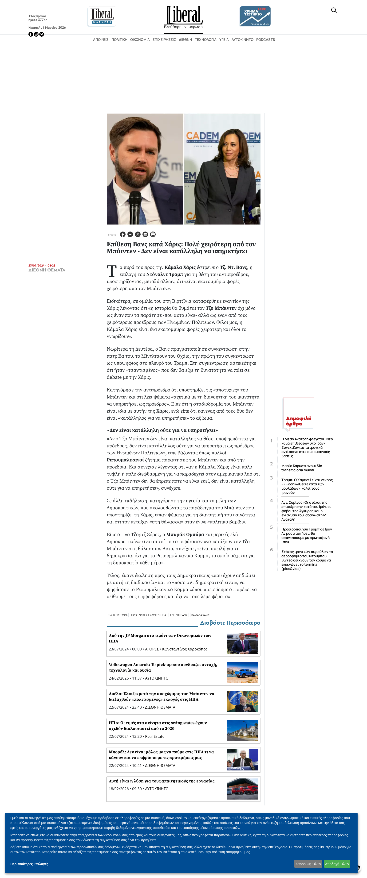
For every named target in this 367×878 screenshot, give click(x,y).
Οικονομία (140, 39)
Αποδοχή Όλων (337, 864)
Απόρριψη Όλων (308, 864)
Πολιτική (119, 39)
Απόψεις (101, 39)
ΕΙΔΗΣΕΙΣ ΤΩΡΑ (117, 615)
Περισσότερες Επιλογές (29, 864)
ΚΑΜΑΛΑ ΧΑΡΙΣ (200, 615)
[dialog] (181, 843)
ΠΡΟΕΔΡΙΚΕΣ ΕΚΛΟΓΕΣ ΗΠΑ (148, 615)
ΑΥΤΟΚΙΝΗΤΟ (157, 678)
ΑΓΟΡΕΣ (152, 649)
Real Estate (154, 736)
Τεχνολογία (206, 39)
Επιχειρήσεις (164, 39)
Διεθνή (185, 39)
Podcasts (265, 39)
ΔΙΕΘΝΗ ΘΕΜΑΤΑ (46, 270)
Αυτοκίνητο (242, 39)
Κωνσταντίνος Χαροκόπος (185, 649)
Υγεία (224, 39)
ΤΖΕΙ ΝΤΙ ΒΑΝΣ (179, 615)
